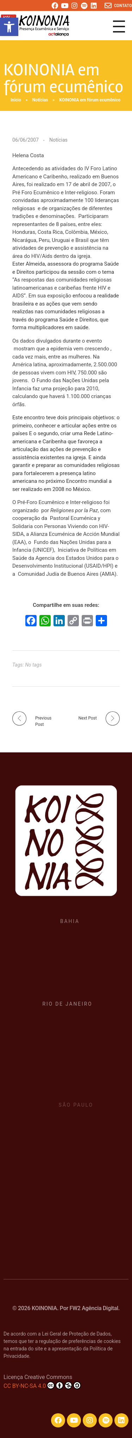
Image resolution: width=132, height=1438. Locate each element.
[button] (9, 27)
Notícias (40, 99)
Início (16, 99)
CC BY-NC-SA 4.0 (42, 1385)
